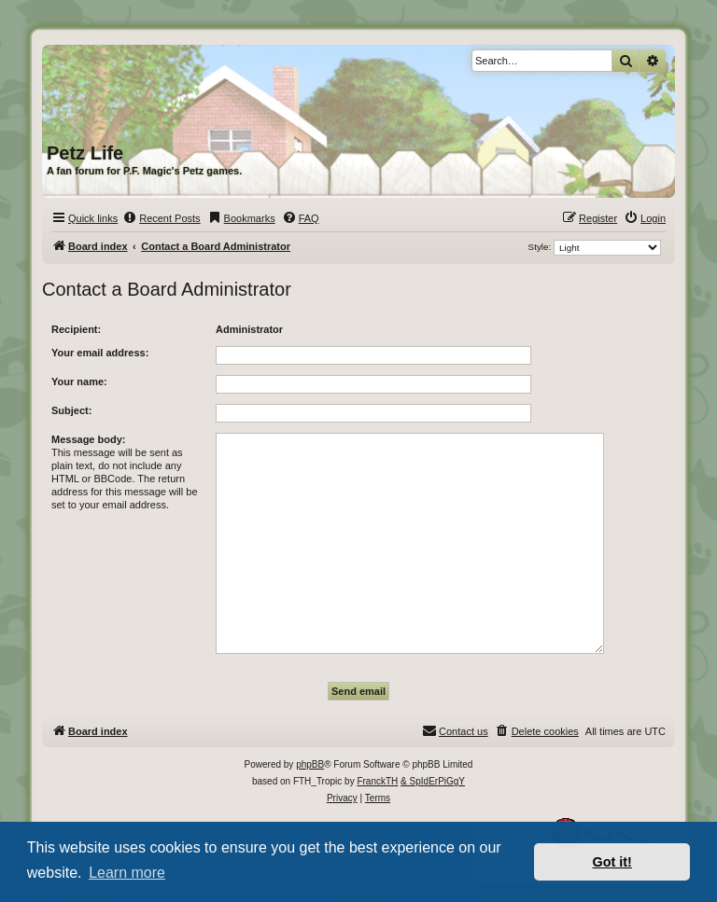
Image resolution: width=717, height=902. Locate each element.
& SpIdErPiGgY (433, 781)
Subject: (71, 410)
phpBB (310, 764)
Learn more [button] (127, 873)
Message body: (88, 439)
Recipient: (76, 329)
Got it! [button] (612, 861)
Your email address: (99, 352)
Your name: (79, 381)
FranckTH (377, 781)
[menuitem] (161, 218)
